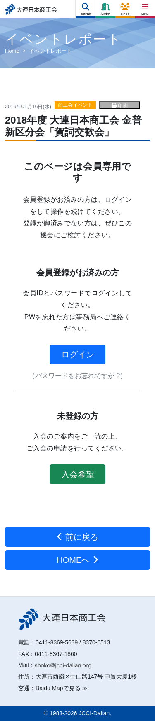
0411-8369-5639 (57, 642)
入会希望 (77, 474)
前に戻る (77, 536)
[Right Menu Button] (145, 7)
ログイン (77, 354)
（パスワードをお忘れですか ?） (77, 375)
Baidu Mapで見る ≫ (62, 688)
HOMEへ (77, 560)
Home (12, 51)
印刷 (120, 106)
